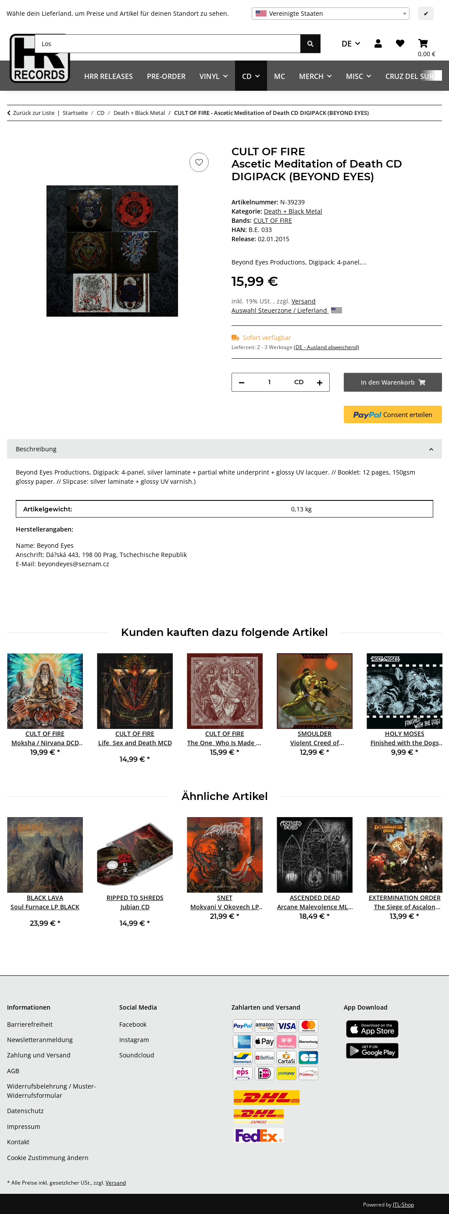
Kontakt (18, 1142)
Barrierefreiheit (30, 1024)
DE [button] (347, 43)
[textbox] (330, 13)
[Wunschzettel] (400, 44)
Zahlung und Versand (39, 1055)
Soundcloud (136, 1055)
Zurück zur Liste (33, 113)
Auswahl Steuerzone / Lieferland (287, 310)
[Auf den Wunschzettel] (199, 162)
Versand (304, 301)
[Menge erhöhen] (319, 382)
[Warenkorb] (426, 44)
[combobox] (331, 13)
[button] (378, 44)
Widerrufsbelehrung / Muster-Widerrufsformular (51, 1091)
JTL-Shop (403, 1204)
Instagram (134, 1039)
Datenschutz (25, 1111)
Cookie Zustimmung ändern (48, 1157)
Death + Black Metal (293, 211)
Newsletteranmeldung (40, 1039)
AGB (13, 1071)
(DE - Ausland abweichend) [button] (326, 347)
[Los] (168, 43)
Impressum (23, 1126)
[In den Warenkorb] (14, 141)
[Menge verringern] (241, 382)
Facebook (132, 1024)
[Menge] (269, 382)
